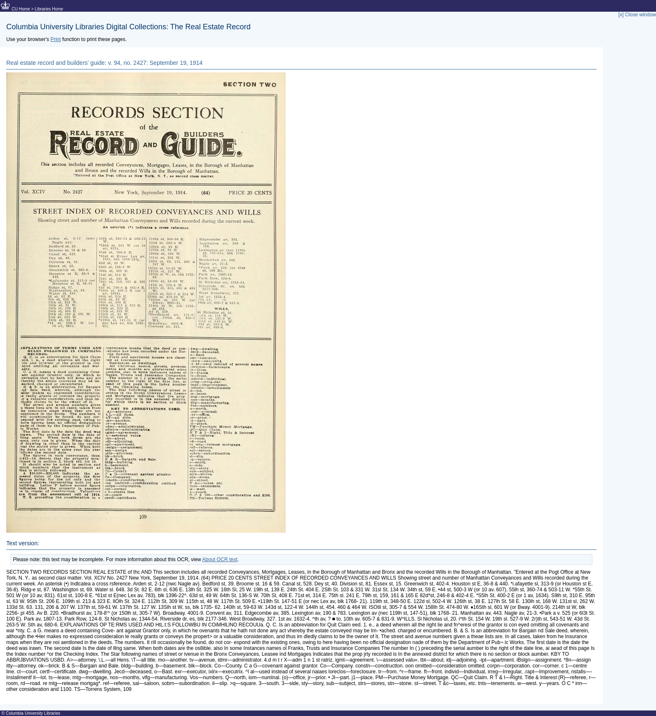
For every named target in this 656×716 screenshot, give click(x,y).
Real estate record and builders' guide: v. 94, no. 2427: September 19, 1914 (104, 62)
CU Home (21, 9)
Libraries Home (49, 9)
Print (56, 39)
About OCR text (219, 559)
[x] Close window (637, 15)
